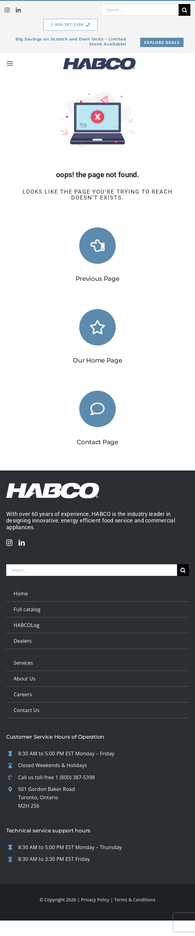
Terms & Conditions (134, 900)
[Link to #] (97, 408)
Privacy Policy (95, 900)
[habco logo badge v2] (99, 60)
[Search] (184, 10)
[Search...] (140, 10)
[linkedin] (18, 9)
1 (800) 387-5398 (75, 777)
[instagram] (7, 9)
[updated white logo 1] (52, 485)
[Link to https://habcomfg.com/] (97, 327)
